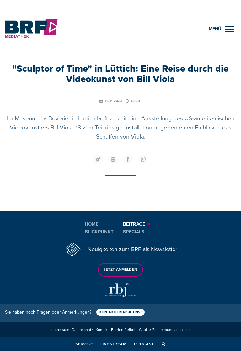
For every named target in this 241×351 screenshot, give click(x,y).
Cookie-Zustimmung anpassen (165, 329)
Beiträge (134, 224)
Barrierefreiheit (124, 329)
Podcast (144, 344)
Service (84, 344)
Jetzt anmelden (120, 269)
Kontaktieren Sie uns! (120, 312)
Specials (133, 231)
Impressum (60, 329)
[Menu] (221, 29)
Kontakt (102, 329)
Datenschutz (82, 329)
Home (92, 224)
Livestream (113, 344)
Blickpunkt (99, 231)
